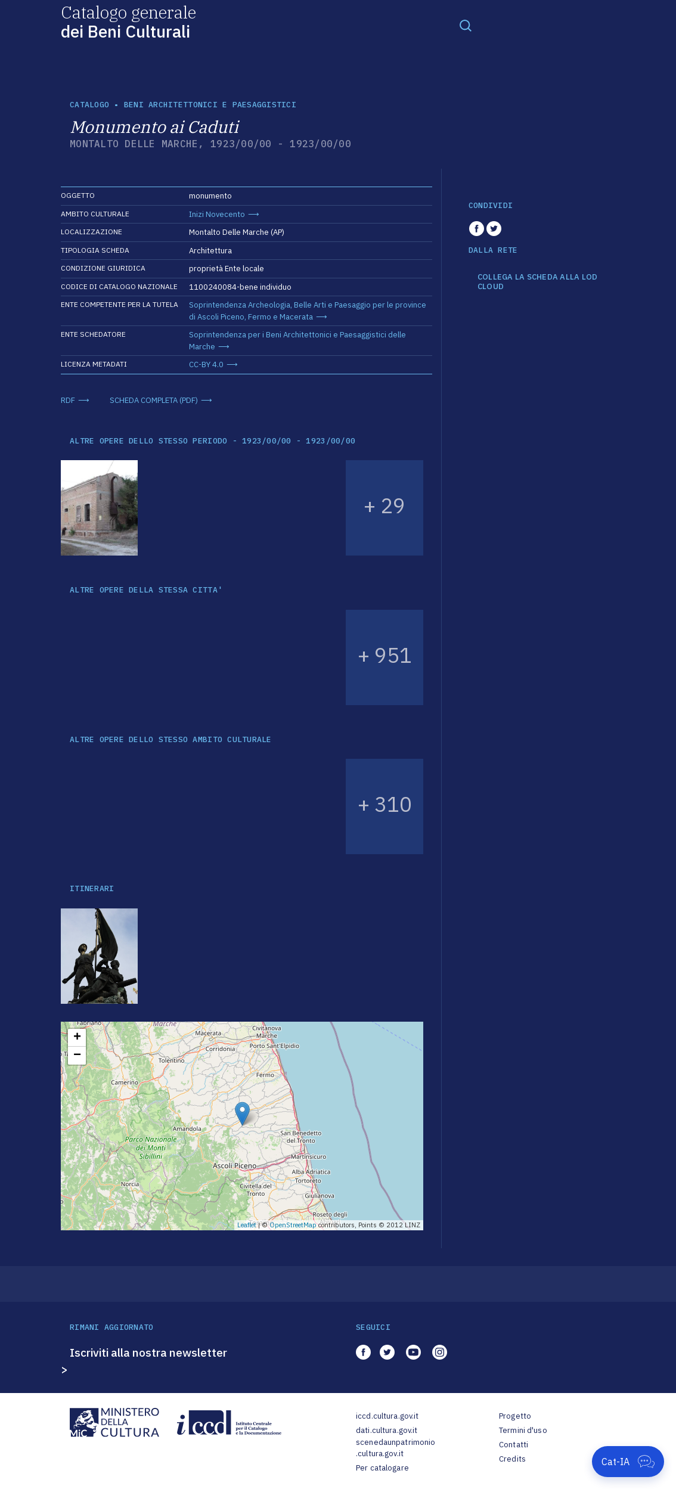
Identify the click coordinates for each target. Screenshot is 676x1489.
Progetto (515, 1416)
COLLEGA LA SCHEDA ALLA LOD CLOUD (537, 281)
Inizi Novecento (217, 214)
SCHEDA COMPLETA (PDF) (154, 400)
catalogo (89, 105)
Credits (512, 1459)
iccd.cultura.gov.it (387, 1416)
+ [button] (77, 1038)
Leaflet (246, 1225)
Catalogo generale (128, 21)
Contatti (513, 1445)
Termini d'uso (523, 1430)
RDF (68, 400)
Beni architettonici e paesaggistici (210, 105)
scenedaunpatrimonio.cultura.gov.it (395, 1448)
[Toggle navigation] (465, 25)
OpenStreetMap (293, 1225)
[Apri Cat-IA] (628, 1461)
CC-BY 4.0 (206, 364)
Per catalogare (382, 1468)
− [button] (77, 1056)
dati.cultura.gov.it (386, 1430)
